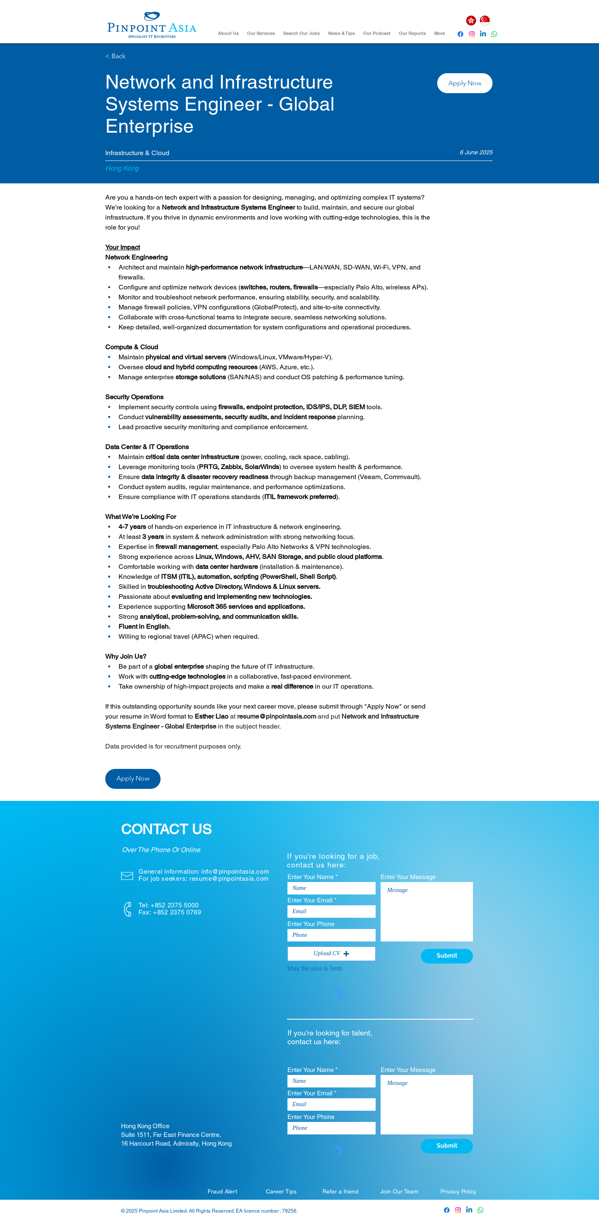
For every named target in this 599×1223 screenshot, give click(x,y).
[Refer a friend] (340, 1191)
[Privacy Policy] (458, 1191)
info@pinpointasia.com (235, 871)
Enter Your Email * (312, 900)
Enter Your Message (408, 877)
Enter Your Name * (312, 877)
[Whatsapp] (494, 34)
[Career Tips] (281, 1191)
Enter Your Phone (310, 924)
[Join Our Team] (399, 1191)
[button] (465, 83)
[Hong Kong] (471, 20)
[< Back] (134, 56)
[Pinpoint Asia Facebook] (460, 34)
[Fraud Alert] (222, 1191)
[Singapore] (484, 20)
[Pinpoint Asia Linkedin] (483, 34)
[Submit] (447, 956)
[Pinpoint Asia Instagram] (458, 1210)
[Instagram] (471, 34)
